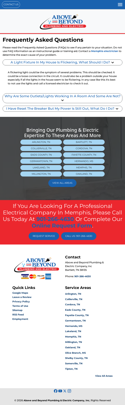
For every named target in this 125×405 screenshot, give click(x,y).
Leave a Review (21, 297)
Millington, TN (41, 173)
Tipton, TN (71, 368)
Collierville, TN (41, 148)
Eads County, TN (41, 154)
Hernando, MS (84, 161)
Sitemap (17, 310)
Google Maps (20, 292)
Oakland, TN (84, 173)
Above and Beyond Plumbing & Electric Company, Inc (57, 400)
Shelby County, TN (76, 358)
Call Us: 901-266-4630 (78, 236)
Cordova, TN (84, 148)
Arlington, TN (41, 142)
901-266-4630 (55, 219)
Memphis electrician (104, 51)
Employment (20, 319)
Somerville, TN (74, 363)
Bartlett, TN (84, 142)
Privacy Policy (21, 301)
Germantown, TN (41, 161)
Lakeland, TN (41, 167)
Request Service (44, 236)
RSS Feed (18, 314)
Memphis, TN (84, 167)
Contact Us (11, 4)
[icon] (56, 391)
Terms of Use (20, 305)
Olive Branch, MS (75, 352)
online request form (62, 225)
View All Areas (62, 182)
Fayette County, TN (84, 154)
